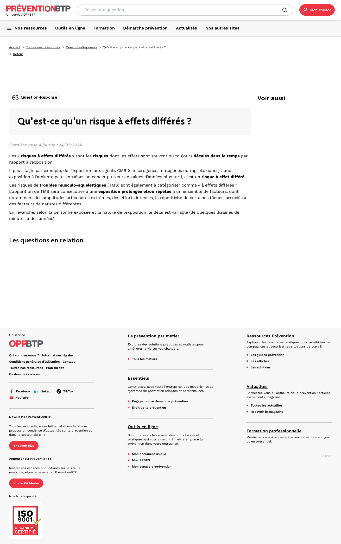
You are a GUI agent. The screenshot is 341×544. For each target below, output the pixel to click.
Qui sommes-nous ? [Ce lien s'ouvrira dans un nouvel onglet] (24, 355)
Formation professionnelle (274, 430)
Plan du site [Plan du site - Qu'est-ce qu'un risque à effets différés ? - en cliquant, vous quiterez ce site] (55, 368)
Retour (18, 54)
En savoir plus (24, 445)
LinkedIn (43, 391)
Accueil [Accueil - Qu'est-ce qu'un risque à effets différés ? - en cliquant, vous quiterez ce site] (14, 47)
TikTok (64, 391)
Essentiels (138, 378)
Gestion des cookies (24, 374)
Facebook (19, 391)
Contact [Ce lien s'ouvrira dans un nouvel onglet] (69, 361)
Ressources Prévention (270, 335)
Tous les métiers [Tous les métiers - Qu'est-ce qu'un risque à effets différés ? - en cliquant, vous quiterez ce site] (144, 359)
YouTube (19, 397)
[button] (317, 10)
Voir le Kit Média (26, 483)
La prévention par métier (153, 335)
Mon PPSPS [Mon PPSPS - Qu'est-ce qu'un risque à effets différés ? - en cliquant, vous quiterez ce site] (141, 460)
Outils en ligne (143, 426)
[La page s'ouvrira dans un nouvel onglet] (317, 10)
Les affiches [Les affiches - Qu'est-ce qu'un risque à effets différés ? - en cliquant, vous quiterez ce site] (260, 361)
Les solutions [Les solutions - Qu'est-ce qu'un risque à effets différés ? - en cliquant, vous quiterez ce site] (260, 367)
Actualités (257, 386)
